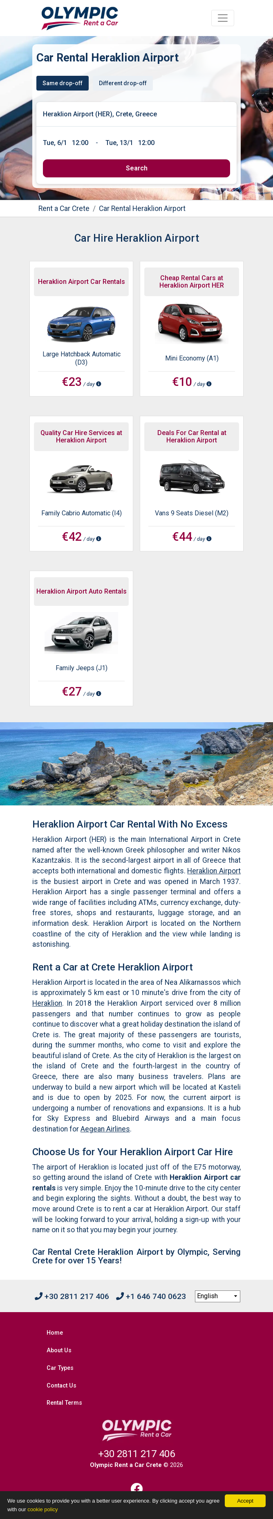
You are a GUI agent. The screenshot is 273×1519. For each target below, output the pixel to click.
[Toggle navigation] (222, 18)
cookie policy (42, 1509)
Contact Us (61, 1385)
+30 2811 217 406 (72, 1296)
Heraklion (47, 1003)
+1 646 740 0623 (151, 1296)
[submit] (136, 168)
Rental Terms (64, 1402)
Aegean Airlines (105, 1129)
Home (55, 1332)
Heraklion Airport (214, 871)
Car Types (60, 1368)
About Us (59, 1350)
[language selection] (218, 1296)
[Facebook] (136, 1489)
